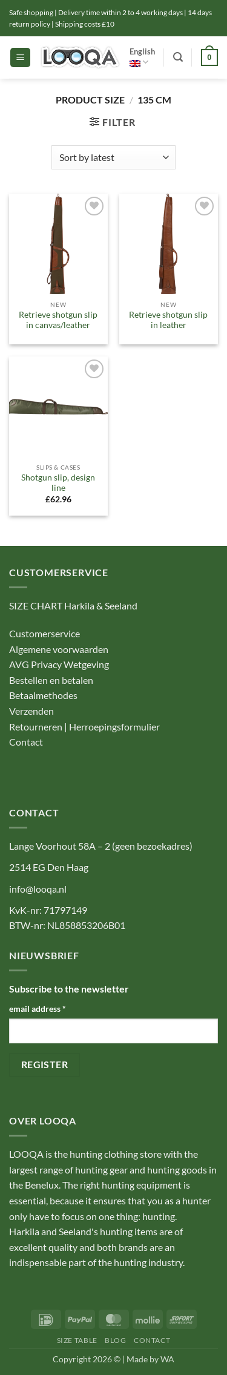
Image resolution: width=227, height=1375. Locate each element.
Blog (115, 1340)
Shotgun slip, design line (58, 483)
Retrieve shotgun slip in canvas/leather (58, 320)
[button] (20, 58)
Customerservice (44, 633)
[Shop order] (113, 157)
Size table (77, 1340)
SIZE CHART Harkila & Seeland (73, 605)
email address (37, 1008)
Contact (27, 741)
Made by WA (150, 1359)
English (142, 57)
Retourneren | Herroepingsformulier (84, 726)
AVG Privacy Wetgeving (59, 664)
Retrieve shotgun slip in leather (168, 320)
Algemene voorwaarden (58, 649)
